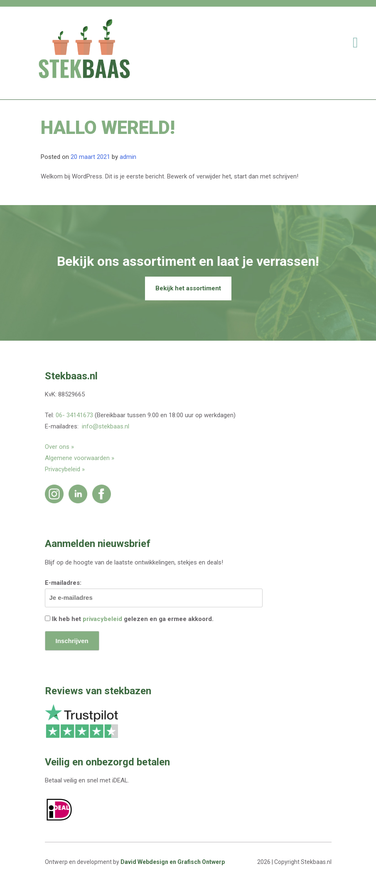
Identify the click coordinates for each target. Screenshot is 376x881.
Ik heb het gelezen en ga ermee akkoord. (129, 619)
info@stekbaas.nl (105, 426)
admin (128, 157)
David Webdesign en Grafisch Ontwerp (172, 862)
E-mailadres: (154, 593)
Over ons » (59, 446)
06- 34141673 (74, 415)
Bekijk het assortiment (188, 288)
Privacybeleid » (65, 469)
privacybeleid (102, 619)
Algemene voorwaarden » (79, 458)
